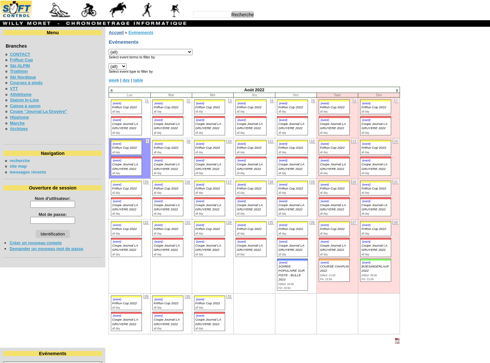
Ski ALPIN (20, 65)
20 (470, 66)
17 (431, 66)
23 (418, 72)
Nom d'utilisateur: (49, 198)
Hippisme (19, 117)
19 (456, 66)
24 (431, 72)
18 (443, 66)
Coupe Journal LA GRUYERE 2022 (117, 247)
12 (456, 60)
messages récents (27, 172)
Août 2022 (441, 43)
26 (456, 72)
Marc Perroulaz (276, 354)
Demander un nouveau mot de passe (46, 248)
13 (470, 60)
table (131, 80)
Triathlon (19, 71)
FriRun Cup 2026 (418, 137)
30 (418, 78)
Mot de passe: (49, 214)
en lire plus (476, 157)
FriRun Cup (21, 59)
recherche (19, 160)
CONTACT (20, 54)
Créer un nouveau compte (35, 242)
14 (483, 60)
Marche (17, 123)
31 (431, 78)
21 (483, 66)
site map (18, 166)
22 (405, 72)
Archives (19, 128)
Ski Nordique (23, 77)
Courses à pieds (26, 82)
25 (443, 72)
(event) (109, 103)
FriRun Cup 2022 (117, 107)
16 (418, 66)
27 (470, 72)
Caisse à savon (25, 105)
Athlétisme (20, 94)
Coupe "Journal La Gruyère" (38, 111)
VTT (14, 88)
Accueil (108, 32)
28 (483, 72)
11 (443, 60)
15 (405, 66)
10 (431, 60)
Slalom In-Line (24, 100)
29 (405, 78)
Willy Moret (232, 354)
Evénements (133, 32)
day (118, 80)
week (106, 80)
